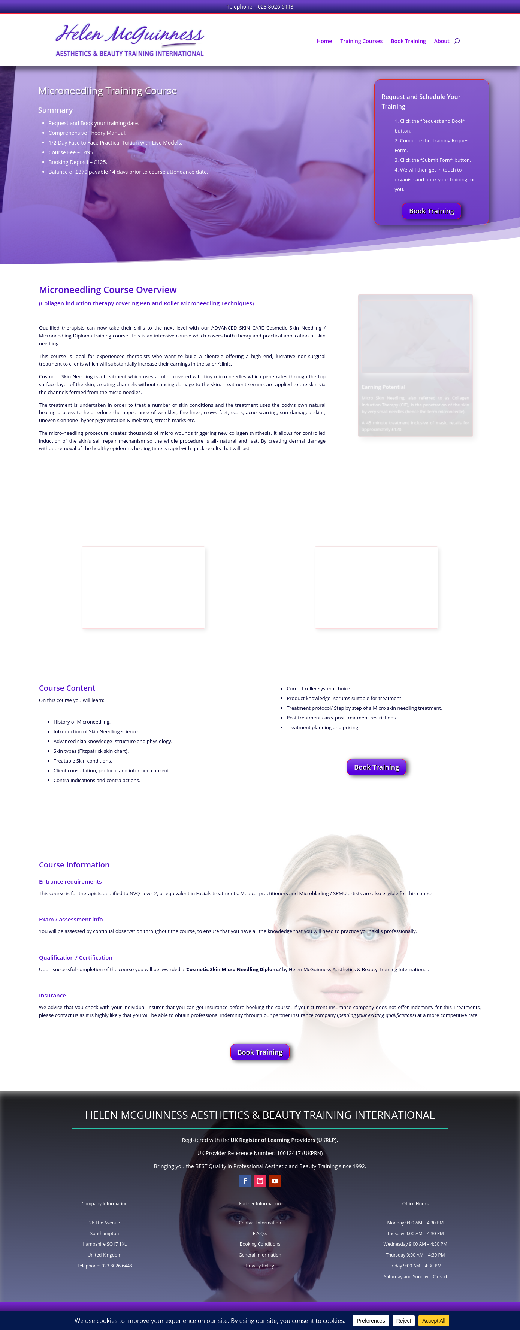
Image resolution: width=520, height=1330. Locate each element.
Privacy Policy (260, 1266)
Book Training (408, 42)
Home (324, 42)
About (442, 42)
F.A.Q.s (260, 1233)
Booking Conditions (260, 1244)
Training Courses (361, 42)
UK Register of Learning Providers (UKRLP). (284, 1139)
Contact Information (260, 1223)
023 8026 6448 (275, 6)
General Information (260, 1255)
